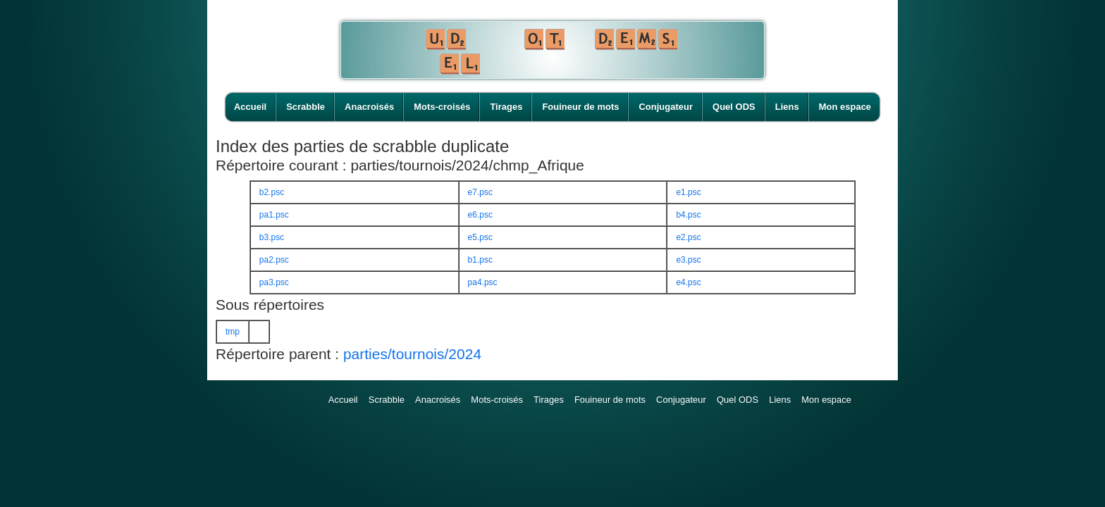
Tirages (506, 106)
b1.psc (480, 260)
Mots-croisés (442, 106)
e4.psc (688, 282)
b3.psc (271, 237)
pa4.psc (483, 282)
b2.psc (271, 192)
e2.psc (688, 237)
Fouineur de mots (580, 106)
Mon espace (845, 106)
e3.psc (688, 260)
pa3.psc (274, 282)
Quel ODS (733, 106)
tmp (233, 332)
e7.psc (480, 192)
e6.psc (480, 215)
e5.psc (480, 237)
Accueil (250, 106)
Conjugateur (665, 106)
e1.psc (688, 192)
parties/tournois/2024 (412, 354)
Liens (787, 106)
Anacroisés (369, 106)
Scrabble (305, 106)
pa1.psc (274, 215)
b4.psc (688, 215)
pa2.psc (274, 260)
